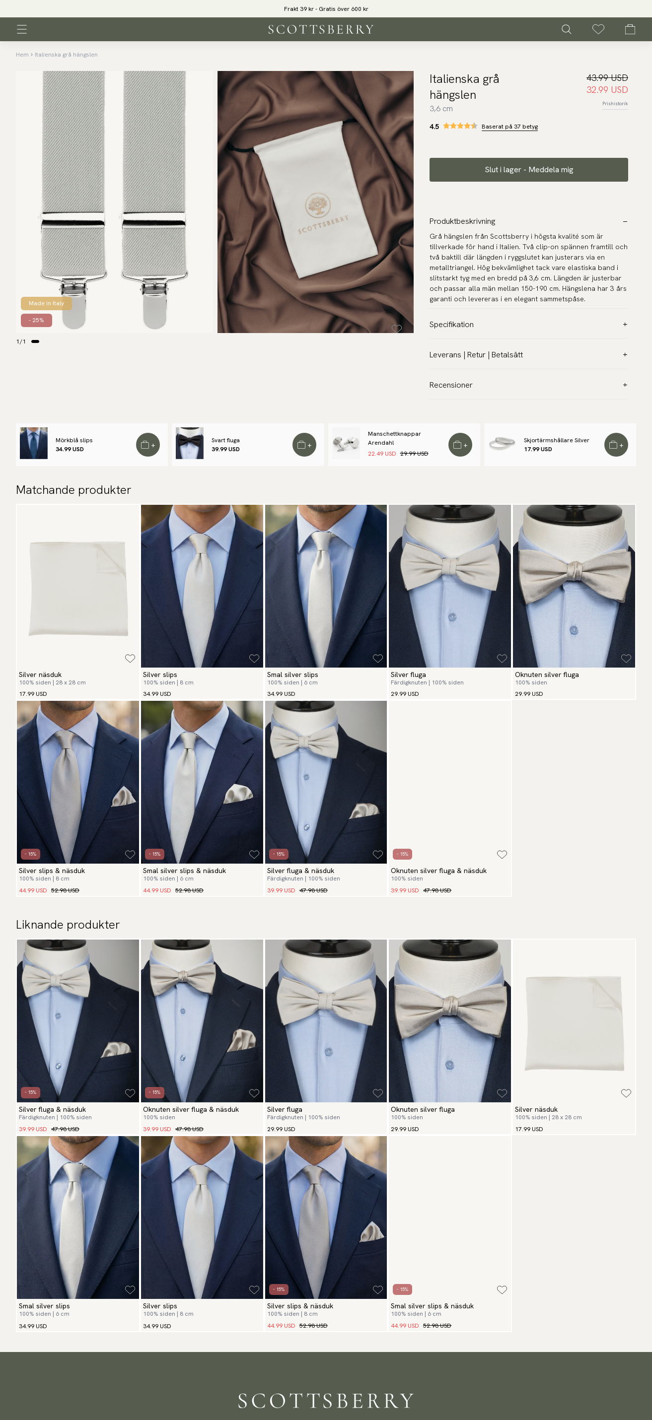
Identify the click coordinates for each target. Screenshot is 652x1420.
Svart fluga (226, 440)
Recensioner (529, 385)
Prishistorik (615, 103)
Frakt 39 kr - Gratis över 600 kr (326, 9)
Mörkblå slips (74, 440)
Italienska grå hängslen (66, 55)
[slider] (326, 8)
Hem (22, 55)
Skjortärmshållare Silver (556, 440)
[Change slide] (35, 341)
